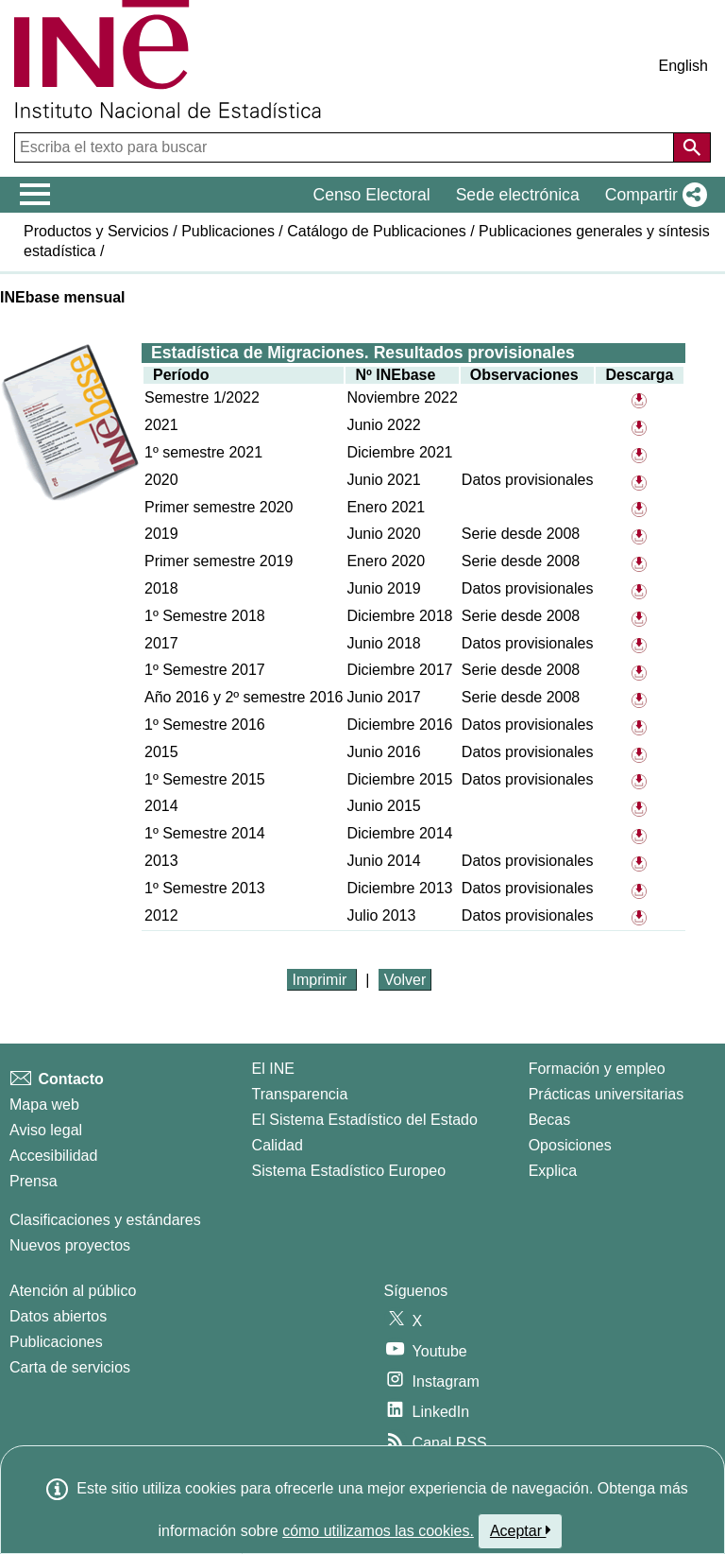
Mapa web (44, 1104)
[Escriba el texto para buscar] (346, 147)
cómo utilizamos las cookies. (378, 1531)
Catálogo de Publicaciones (376, 231)
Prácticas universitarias (606, 1094)
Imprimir (322, 980)
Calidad (277, 1145)
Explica (553, 1171)
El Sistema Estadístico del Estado (365, 1120)
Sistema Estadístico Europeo (349, 1171)
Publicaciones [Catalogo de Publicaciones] (56, 1342)
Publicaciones (228, 231)
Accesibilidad (53, 1156)
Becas (549, 1120)
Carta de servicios (69, 1367)
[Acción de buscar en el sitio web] (692, 147)
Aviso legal (45, 1130)
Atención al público (72, 1291)
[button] (652, 195)
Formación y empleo (597, 1069)
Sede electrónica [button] (518, 194)
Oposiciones (570, 1145)
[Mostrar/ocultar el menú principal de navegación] (35, 195)
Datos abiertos (58, 1316)
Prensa (33, 1181)
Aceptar (520, 1530)
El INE (273, 1069)
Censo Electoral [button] (371, 194)
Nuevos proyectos (69, 1245)
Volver (405, 980)
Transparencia (300, 1094)
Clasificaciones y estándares (105, 1220)
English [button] (683, 66)
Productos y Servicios (96, 231)
